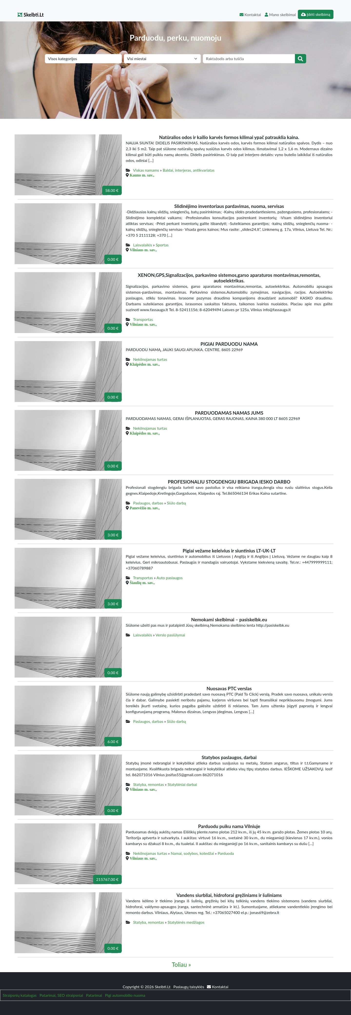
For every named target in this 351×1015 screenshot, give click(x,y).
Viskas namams (146, 170)
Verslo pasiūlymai (170, 635)
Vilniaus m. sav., (143, 250)
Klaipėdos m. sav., (145, 364)
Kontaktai (250, 14)
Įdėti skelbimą (315, 14)
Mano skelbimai (280, 14)
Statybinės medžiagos (186, 922)
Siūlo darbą (176, 503)
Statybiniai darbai (182, 784)
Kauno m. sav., (142, 175)
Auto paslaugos (169, 577)
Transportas (143, 319)
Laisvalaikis (142, 244)
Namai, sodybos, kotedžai (192, 853)
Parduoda (226, 853)
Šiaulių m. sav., (142, 583)
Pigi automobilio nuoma (125, 995)
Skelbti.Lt (31, 15)
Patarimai (94, 995)
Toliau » (181, 964)
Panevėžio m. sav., (145, 508)
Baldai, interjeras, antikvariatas (189, 170)
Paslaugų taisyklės (189, 986)
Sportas (162, 244)
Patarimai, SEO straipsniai (61, 995)
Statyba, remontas (148, 784)
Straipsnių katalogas (20, 995)
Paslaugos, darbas (148, 503)
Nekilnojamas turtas (150, 359)
